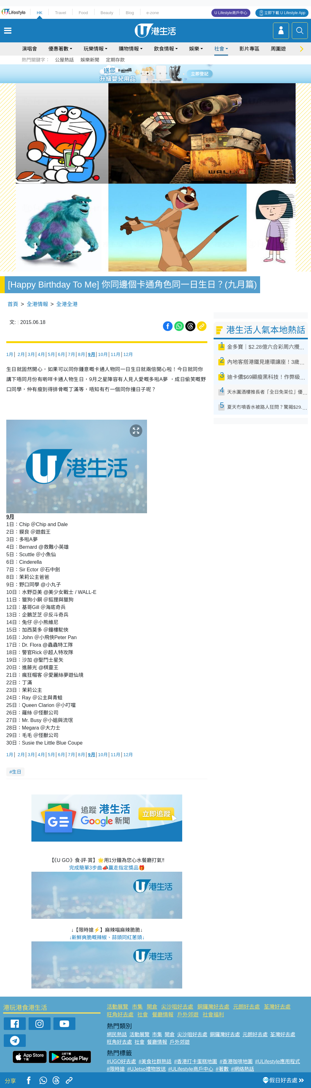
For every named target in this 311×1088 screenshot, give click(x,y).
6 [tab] (173, 73)
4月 (41, 354)
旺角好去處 (120, 1015)
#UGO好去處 (121, 1061)
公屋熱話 (64, 59)
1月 (10, 354)
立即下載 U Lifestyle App (284, 13)
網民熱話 (117, 1034)
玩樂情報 (94, 48)
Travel (60, 12)
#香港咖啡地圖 (236, 1061)
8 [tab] (160, 81)
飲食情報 (164, 48)
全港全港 (67, 304)
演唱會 (29, 48)
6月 (61, 354)
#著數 (222, 1069)
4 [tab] (160, 73)
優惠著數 (58, 48)
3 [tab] (154, 73)
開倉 (152, 1007)
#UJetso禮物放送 (146, 1069)
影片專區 (249, 48)
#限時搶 (116, 1069)
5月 (51, 354)
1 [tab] (141, 73)
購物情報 (129, 48)
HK (39, 12)
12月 (128, 354)
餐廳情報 (162, 1015)
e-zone (152, 12)
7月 (71, 354)
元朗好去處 (246, 1007)
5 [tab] (166, 73)
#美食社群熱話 (155, 1061)
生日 (16, 771)
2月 (21, 354)
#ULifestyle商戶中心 (190, 1069)
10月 (103, 354)
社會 (219, 48)
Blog (130, 12)
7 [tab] (154, 81)
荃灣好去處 (277, 1007)
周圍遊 (278, 48)
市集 (137, 1007)
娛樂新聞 (89, 59)
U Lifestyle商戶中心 (231, 13)
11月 (115, 354)
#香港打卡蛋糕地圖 (195, 1061)
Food (83, 12)
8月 (81, 354)
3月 (31, 354)
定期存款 (115, 59)
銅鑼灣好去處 (213, 1007)
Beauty (107, 12)
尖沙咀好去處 (177, 1007)
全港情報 (37, 304)
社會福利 (213, 1015)
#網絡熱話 (242, 1069)
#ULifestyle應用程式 (277, 1061)
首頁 (13, 304)
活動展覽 (117, 1007)
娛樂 (194, 48)
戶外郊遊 (188, 1015)
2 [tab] (148, 73)
